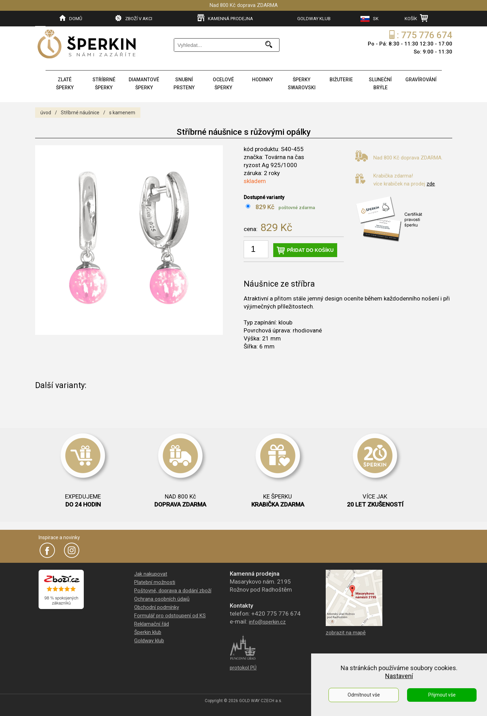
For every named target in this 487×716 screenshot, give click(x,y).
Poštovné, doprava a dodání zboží (172, 590)
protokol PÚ (243, 668)
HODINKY (262, 79)
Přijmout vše (442, 695)
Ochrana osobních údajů (161, 599)
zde (431, 184)
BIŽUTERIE (341, 79)
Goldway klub (149, 640)
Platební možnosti (154, 582)
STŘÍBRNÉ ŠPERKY (103, 83)
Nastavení (399, 676)
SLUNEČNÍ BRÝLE (380, 83)
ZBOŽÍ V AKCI (133, 18)
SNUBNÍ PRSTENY (184, 83)
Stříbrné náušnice (80, 112)
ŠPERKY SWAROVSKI (302, 83)
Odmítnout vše (364, 695)
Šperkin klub (147, 632)
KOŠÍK (416, 18)
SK (369, 19)
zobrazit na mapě (346, 632)
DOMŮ (70, 18)
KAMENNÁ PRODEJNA (225, 18)
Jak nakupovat (150, 574)
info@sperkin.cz (267, 622)
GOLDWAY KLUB (314, 18)
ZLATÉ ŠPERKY (65, 83)
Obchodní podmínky (156, 607)
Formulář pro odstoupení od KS (170, 615)
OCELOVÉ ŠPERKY (223, 83)
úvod (45, 112)
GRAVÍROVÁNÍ (421, 79)
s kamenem (122, 112)
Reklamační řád (151, 624)
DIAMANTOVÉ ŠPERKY (144, 83)
